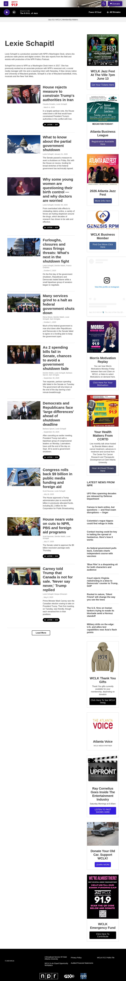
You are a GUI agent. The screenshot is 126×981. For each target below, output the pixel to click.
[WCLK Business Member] (103, 220)
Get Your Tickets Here (103, 84)
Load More (41, 633)
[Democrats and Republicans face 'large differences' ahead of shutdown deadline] (23, 410)
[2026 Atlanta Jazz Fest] (103, 170)
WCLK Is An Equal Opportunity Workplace (56, 964)
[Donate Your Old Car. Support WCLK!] (103, 834)
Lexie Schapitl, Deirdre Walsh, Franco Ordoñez (57, 267)
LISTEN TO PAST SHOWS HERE (103, 810)
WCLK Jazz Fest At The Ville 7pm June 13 (103, 74)
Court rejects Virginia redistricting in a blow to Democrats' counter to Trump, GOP (102, 582)
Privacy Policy (76, 958)
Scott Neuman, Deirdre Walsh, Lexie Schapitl (56, 537)
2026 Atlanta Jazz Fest (103, 192)
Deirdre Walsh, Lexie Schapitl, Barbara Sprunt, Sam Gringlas (57, 374)
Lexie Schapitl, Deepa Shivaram (55, 594)
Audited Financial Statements (82, 963)
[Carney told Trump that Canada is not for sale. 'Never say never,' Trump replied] (23, 576)
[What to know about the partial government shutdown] (23, 144)
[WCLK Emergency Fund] (103, 897)
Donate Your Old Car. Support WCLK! (103, 854)
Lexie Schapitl (48, 154)
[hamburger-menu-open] (6, 3)
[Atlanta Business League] (103, 110)
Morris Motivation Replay (103, 360)
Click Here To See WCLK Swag (103, 701)
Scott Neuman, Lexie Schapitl (54, 491)
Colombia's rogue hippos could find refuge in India (100, 522)
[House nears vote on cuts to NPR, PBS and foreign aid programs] (23, 526)
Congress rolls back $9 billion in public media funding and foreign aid (57, 478)
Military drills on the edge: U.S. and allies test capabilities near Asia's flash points (102, 628)
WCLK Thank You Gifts (103, 680)
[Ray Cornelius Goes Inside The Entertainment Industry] (103, 769)
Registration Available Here (103, 142)
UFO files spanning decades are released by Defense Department (101, 496)
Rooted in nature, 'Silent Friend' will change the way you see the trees (101, 597)
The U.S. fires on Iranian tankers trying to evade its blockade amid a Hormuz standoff (100, 612)
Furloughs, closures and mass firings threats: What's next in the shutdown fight (56, 250)
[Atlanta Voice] (103, 724)
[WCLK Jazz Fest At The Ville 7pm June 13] (103, 50)
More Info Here (103, 200)
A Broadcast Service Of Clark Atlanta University (56, 958)
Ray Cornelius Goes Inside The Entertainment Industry (103, 794)
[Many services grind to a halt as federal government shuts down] (23, 303)
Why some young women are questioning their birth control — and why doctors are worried (58, 190)
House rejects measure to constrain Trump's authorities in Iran (58, 93)
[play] (7, 12)
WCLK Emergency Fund (102, 926)
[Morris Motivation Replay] (103, 337)
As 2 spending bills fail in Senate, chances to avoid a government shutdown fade (57, 358)
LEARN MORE (103, 864)
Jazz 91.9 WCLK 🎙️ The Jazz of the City (104, 312)
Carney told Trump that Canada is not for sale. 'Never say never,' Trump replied (58, 579)
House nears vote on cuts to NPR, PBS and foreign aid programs (58, 525)
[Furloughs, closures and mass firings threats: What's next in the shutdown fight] (23, 247)
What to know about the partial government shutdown (57, 143)
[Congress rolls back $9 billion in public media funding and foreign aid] (23, 477)
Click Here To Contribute (103, 935)
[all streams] (113, 12)
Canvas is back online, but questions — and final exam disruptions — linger (101, 510)
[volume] (14, 12)
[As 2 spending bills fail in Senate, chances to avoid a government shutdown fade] (23, 354)
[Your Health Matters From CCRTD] (103, 411)
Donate (116, 3)
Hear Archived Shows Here (103, 469)
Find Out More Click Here (103, 245)
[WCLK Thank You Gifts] (103, 657)
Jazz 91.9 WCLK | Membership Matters (63, 20)
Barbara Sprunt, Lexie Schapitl (54, 429)
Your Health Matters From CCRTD (103, 435)
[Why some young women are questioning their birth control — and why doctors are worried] (23, 186)
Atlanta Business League (102, 133)
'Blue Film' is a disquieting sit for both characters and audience (102, 567)
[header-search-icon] (103, 3)
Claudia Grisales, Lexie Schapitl (55, 104)
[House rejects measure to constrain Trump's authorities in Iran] (23, 94)
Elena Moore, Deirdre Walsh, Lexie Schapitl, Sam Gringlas (56, 318)
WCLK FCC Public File (105, 958)
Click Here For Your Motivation (103, 384)
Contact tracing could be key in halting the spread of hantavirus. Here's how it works (102, 536)
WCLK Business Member (103, 236)
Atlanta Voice (103, 741)
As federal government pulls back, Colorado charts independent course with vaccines (101, 552)
